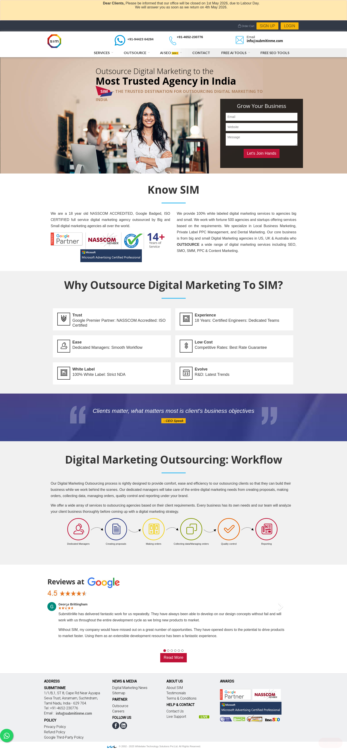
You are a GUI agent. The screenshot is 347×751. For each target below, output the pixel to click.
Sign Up (267, 25)
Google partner (235, 694)
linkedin (123, 725)
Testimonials (176, 693)
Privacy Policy (55, 727)
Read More (173, 657)
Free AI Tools (234, 53)
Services (102, 53)
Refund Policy (54, 732)
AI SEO (169, 53)
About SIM (174, 688)
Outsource (135, 53)
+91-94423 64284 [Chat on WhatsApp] (140, 39)
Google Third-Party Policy (64, 737)
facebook (115, 725)
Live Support (176, 716)
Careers (118, 711)
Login (289, 25)
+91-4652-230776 (190, 37)
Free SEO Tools (274, 53)
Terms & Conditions (181, 698)
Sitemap (118, 693)
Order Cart (246, 26)
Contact (201, 53)
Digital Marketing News (129, 688)
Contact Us (175, 711)
